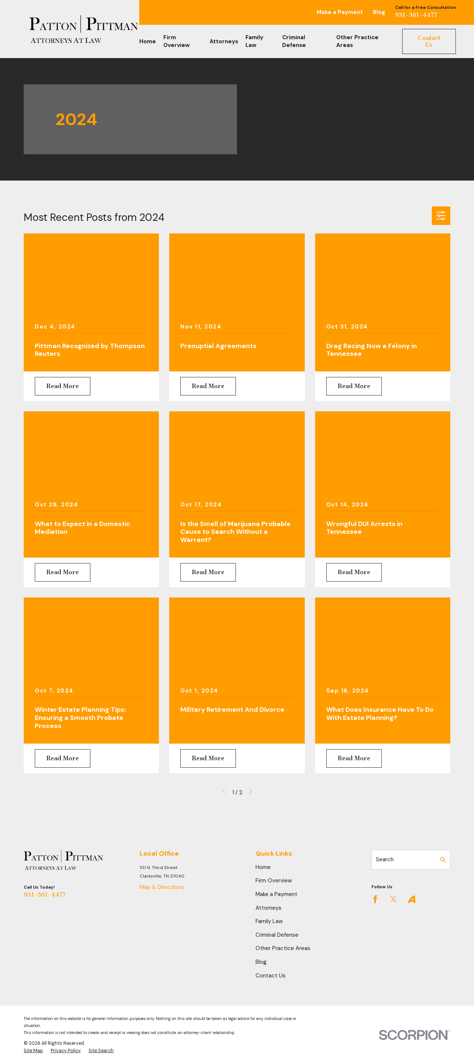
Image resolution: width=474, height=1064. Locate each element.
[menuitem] (33, 1051)
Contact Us (429, 41)
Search (385, 859)
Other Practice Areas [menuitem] (357, 41)
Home (263, 867)
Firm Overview (274, 880)
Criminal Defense (277, 935)
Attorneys (268, 908)
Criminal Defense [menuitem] (294, 41)
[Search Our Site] (443, 859)
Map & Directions (162, 887)
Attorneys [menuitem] (224, 41)
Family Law (269, 921)
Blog (379, 12)
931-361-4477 (416, 14)
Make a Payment (340, 12)
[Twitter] (393, 899)
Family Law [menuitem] (254, 41)
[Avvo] (411, 899)
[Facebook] (375, 899)
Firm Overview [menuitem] (176, 41)
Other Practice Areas (283, 948)
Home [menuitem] (147, 41)
